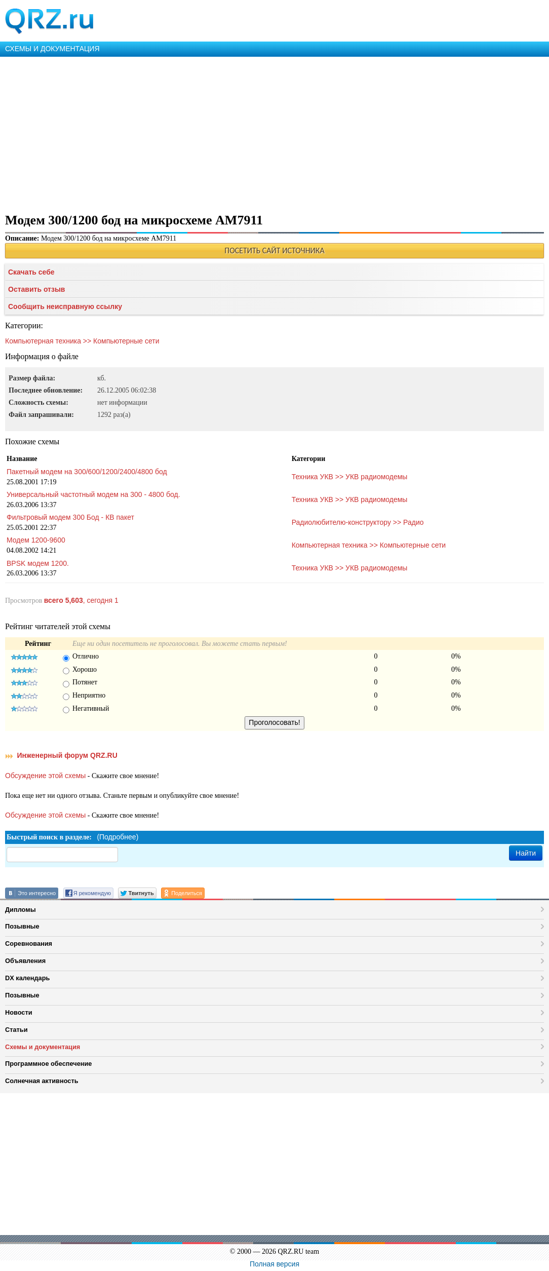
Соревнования (28, 943)
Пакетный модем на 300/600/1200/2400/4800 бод (87, 472)
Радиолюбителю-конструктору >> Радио (358, 522)
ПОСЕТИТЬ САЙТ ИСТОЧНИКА (274, 250)
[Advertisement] (274, 133)
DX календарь (27, 978)
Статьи (16, 1029)
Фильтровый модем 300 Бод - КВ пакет (70, 517)
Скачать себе (31, 272)
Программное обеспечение (48, 1063)
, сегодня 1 (81, 600)
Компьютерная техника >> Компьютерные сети (82, 341)
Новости (18, 1012)
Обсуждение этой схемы (45, 776)
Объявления (25, 961)
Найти (526, 853)
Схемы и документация (42, 1047)
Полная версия (274, 1264)
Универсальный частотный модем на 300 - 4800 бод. (93, 494)
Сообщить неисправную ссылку (65, 306)
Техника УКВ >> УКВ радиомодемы (350, 477)
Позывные (22, 926)
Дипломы (20, 909)
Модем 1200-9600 (36, 540)
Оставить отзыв (36, 289)
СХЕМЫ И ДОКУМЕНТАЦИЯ (52, 49)
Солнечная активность (42, 1081)
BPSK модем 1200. (38, 563)
